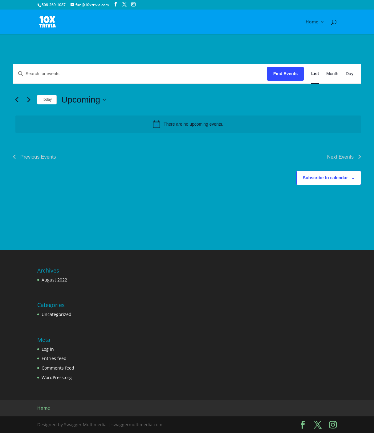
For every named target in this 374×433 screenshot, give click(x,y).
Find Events (285, 73)
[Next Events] (28, 99)
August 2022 (54, 280)
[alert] (188, 124)
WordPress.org (57, 377)
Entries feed (54, 358)
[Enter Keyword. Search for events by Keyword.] (140, 73)
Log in (48, 349)
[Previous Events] (16, 99)
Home (312, 22)
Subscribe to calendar (325, 177)
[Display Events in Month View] (332, 73)
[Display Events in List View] (315, 73)
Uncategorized (56, 314)
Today (47, 99)
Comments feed (58, 368)
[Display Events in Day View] (349, 73)
